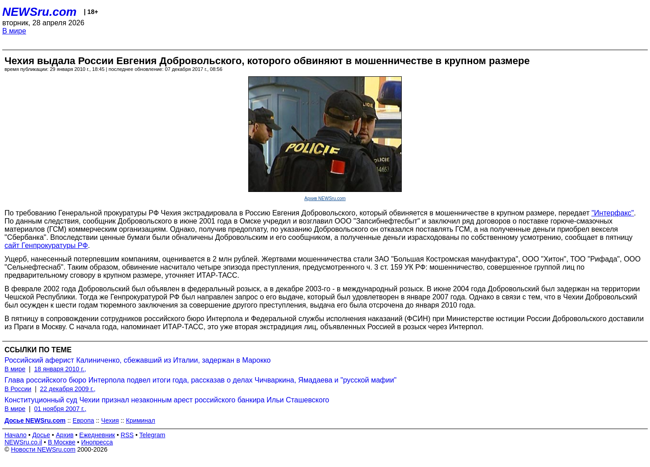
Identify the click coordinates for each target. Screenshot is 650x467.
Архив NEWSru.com (324, 198)
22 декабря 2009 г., (68, 388)
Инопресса (97, 442)
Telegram (152, 435)
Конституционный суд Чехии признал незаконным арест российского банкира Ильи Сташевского (167, 400)
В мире (14, 31)
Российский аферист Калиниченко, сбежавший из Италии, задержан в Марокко (138, 360)
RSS (127, 435)
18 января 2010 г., (60, 369)
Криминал (140, 420)
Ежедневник (97, 435)
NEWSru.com (39, 12)
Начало (16, 435)
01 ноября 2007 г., (60, 408)
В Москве (61, 442)
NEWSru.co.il (23, 442)
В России (18, 388)
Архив (65, 435)
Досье (41, 435)
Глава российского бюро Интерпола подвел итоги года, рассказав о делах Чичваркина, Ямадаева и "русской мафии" (201, 380)
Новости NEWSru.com (43, 449)
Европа (83, 420)
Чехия (110, 420)
